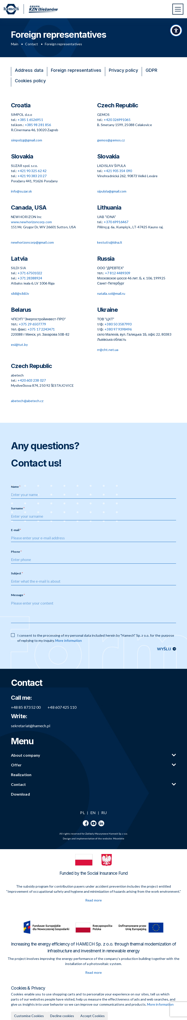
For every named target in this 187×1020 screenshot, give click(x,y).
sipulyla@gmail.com (111, 191)
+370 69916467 (116, 222)
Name (15, 486)
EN (93, 812)
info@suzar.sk (21, 191)
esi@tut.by (19, 344)
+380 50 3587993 (118, 324)
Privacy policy (123, 70)
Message (17, 595)
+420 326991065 (117, 120)
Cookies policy (30, 80)
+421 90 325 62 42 (32, 171)
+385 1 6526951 (30, 120)
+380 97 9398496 (118, 329)
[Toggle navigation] (177, 9)
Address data (29, 70)
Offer (16, 765)
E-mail (15, 530)
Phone (15, 551)
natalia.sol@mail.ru (111, 293)
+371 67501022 (30, 273)
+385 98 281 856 (38, 125)
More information (68, 640)
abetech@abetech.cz (27, 401)
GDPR (151, 70)
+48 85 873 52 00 (26, 707)
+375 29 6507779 (32, 324)
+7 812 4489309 (117, 273)
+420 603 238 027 (32, 380)
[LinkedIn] (101, 823)
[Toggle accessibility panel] (176, 30)
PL (82, 812)
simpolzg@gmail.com (26, 140)
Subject (16, 573)
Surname (17, 508)
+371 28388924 (30, 278)
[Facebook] (86, 823)
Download (20, 794)
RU (104, 812)
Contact (31, 44)
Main (14, 44)
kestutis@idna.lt (109, 242)
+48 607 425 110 (61, 707)
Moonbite (118, 838)
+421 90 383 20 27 (32, 176)
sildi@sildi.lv (20, 293)
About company (25, 755)
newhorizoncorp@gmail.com (32, 242)
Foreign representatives (76, 70)
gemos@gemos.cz (111, 140)
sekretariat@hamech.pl (30, 725)
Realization (21, 774)
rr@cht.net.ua (107, 350)
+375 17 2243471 (41, 329)
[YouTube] (93, 823)
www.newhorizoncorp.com (31, 222)
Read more (93, 900)
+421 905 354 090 (118, 171)
